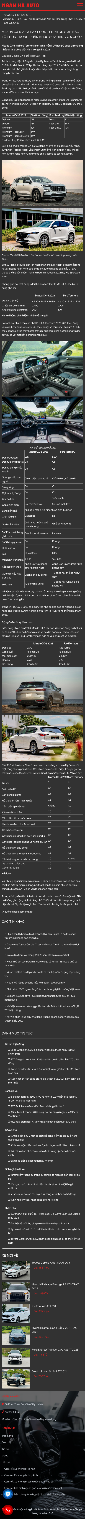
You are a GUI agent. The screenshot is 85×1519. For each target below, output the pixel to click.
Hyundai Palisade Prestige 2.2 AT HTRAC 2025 (55, 1286)
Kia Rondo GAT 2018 (44, 1306)
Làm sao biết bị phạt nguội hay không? (30, 1160)
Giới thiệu (7, 1442)
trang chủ (8, 15)
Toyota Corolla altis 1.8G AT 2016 (51, 1262)
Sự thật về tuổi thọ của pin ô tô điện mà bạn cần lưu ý (38, 1223)
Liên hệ (6, 1462)
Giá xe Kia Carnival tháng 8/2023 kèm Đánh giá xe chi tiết (36, 955)
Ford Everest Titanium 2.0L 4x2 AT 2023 (55, 1349)
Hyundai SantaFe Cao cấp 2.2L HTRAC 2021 (54, 1330)
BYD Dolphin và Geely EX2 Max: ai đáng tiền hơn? (36, 1106)
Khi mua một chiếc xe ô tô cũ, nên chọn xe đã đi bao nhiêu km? (44, 1145)
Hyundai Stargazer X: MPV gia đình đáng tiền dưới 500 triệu (42, 1121)
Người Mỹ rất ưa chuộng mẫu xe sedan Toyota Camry (34, 982)
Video (5, 1455)
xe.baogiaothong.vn (21, 911)
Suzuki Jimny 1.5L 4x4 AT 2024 (49, 1371)
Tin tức (5, 1449)
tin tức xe (23, 15)
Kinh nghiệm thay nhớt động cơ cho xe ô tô (33, 1199)
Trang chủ (7, 1435)
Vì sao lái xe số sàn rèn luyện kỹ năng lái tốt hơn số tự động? (42, 1194)
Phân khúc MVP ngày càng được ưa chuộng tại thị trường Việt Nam (42, 989)
